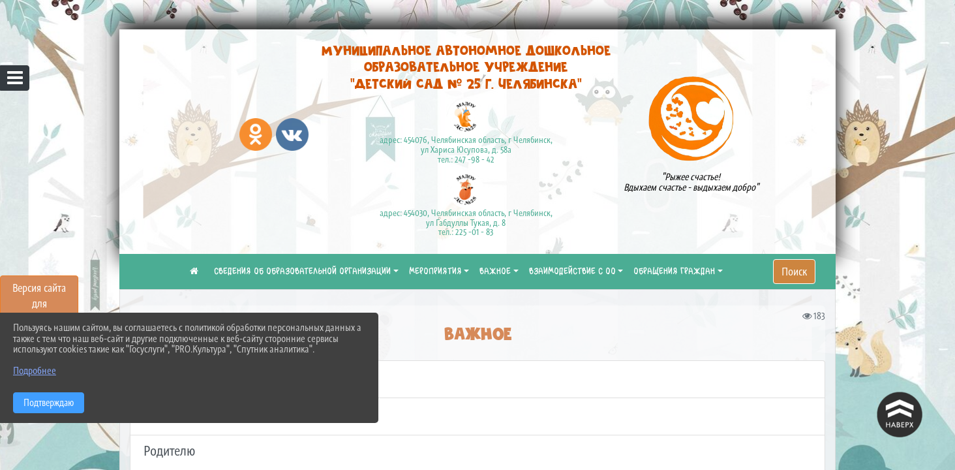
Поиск (794, 271)
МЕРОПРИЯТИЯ (435, 271)
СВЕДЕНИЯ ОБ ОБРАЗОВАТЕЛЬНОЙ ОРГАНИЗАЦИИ (302, 271)
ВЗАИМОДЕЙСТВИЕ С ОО (572, 271)
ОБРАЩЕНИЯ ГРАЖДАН (674, 271)
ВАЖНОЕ (495, 271)
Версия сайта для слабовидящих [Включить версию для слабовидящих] (39, 303)
